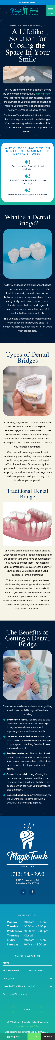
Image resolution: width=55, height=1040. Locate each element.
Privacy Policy (32, 1026)
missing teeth (43, 93)
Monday (12, 922)
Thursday (13, 935)
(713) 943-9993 (27, 874)
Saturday (13, 944)
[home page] (24, 10)
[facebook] (32, 892)
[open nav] (51, 10)
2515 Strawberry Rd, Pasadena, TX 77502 (27, 882)
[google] (23, 892)
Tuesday (12, 926)
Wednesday (14, 931)
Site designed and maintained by (26, 1032)
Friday (11, 940)
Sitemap (20, 1026)
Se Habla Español (27, 2)
